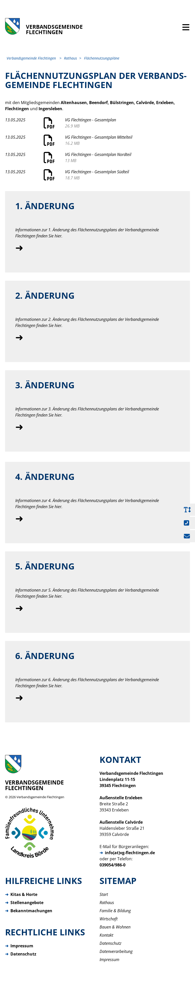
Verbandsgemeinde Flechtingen (40, 801)
